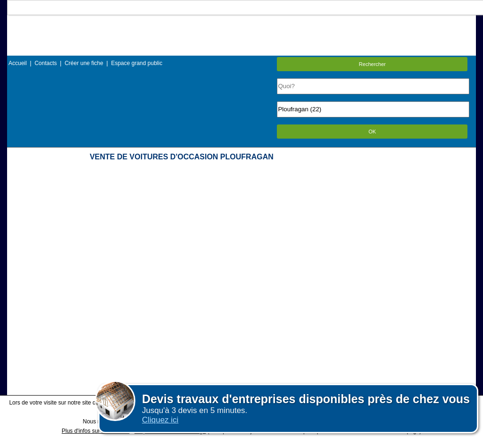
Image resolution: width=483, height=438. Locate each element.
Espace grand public (136, 63)
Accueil (17, 63)
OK (372, 131)
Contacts (45, 63)
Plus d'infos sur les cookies (96, 431)
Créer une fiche (84, 63)
